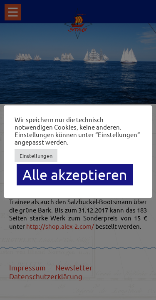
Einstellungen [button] (36, 155)
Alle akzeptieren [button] (74, 174)
